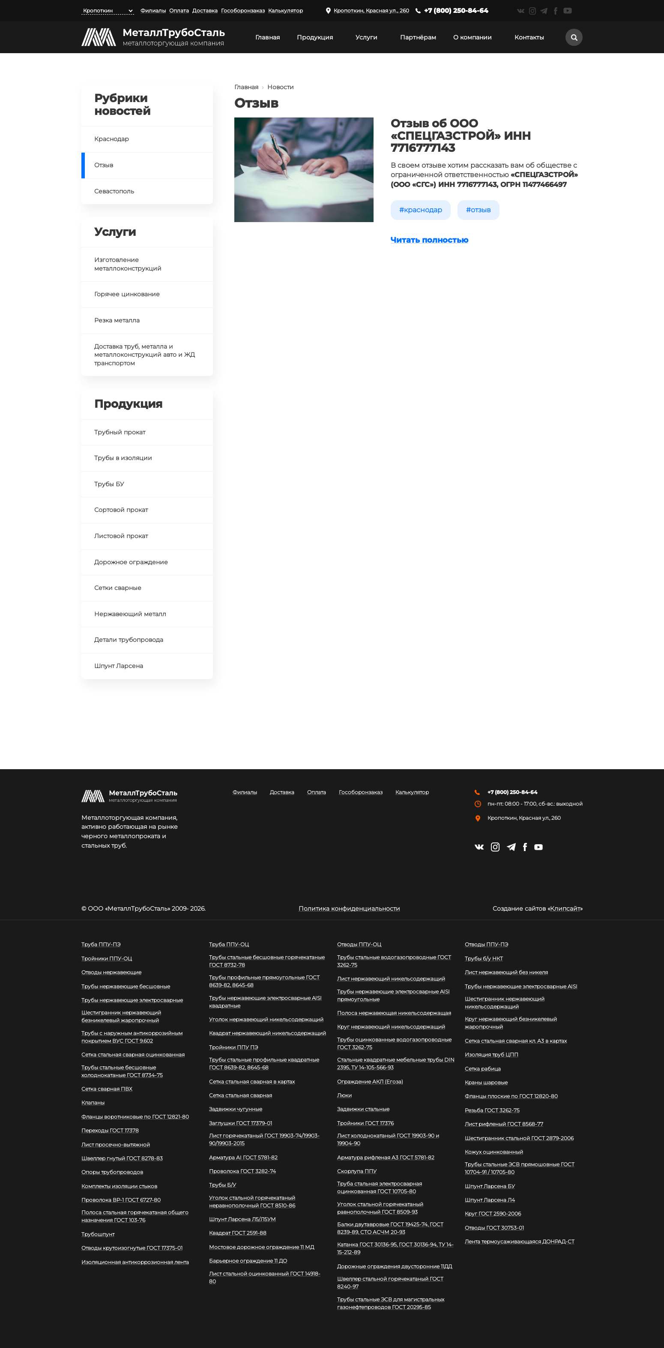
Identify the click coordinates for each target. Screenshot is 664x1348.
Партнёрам (418, 37)
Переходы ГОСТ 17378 (110, 1130)
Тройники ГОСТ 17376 (365, 1123)
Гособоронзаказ (243, 10)
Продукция (315, 37)
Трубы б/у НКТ (484, 958)
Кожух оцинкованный (494, 1152)
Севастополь (114, 191)
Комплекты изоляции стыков (119, 1186)
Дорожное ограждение (131, 562)
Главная (267, 37)
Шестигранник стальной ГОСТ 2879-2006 (519, 1138)
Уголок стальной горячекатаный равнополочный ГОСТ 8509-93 (380, 1208)
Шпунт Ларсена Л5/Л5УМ (242, 1219)
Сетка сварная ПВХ (106, 1089)
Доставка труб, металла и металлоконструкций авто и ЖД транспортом (144, 355)
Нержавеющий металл (130, 614)
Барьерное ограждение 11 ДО (248, 1261)
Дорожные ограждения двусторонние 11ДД (394, 1266)
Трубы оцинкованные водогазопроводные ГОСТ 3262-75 (394, 1043)
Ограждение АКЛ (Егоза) (370, 1081)
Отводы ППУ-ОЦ (359, 944)
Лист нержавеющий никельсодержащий (391, 978)
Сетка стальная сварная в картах (252, 1081)
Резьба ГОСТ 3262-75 (492, 1110)
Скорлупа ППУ (357, 1171)
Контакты (529, 37)
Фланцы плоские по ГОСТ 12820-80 (511, 1096)
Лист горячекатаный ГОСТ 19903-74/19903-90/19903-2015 (264, 1139)
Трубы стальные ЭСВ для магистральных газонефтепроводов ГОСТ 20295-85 (390, 1303)
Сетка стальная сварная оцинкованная (133, 1054)
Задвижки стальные (363, 1109)
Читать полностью (429, 240)
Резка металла (117, 320)
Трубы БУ (109, 484)
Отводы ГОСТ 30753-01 (494, 1228)
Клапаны (93, 1102)
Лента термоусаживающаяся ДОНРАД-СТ (519, 1241)
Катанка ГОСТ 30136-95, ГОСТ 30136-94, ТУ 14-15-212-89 (395, 1248)
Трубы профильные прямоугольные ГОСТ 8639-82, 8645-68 (264, 981)
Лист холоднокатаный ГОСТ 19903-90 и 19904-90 (388, 1139)
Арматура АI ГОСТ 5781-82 (243, 1157)
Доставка (205, 10)
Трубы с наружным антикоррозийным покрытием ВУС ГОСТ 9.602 (131, 1037)
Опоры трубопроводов (112, 1172)
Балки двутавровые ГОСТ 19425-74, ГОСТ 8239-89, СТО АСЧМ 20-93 (390, 1228)
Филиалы (153, 10)
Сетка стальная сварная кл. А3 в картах (516, 1041)
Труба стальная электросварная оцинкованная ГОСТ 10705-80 (379, 1187)
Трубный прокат (119, 432)
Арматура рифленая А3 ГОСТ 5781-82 (385, 1157)
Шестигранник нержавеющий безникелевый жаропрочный (121, 1016)
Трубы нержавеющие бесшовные (125, 986)
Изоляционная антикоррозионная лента (135, 1262)
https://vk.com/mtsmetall (520, 11)
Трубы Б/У (222, 1185)
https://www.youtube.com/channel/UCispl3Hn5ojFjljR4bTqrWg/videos (567, 10)
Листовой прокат (121, 536)
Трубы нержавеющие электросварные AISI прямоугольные (393, 995)
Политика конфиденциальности (349, 909)
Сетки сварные (117, 588)
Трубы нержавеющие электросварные (132, 1000)
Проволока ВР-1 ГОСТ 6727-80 (121, 1200)
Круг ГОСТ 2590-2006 (493, 1213)
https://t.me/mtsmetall (543, 11)
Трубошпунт (97, 1234)
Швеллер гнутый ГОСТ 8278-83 (122, 1158)
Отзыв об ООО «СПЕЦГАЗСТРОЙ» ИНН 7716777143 (461, 135)
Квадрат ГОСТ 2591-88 (237, 1233)
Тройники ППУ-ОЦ (106, 958)
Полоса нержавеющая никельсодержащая (394, 1013)
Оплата (179, 10)
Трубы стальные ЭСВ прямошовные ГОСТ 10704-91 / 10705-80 (519, 1168)
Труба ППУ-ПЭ (100, 944)
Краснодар (423, 210)
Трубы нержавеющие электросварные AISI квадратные (265, 1002)
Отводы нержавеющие (111, 972)
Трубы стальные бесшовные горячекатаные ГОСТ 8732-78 (267, 961)
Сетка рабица (483, 1068)
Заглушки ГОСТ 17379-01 (240, 1123)
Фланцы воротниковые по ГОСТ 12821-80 (135, 1116)
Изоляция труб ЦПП (491, 1054)
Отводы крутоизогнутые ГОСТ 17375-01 (131, 1248)
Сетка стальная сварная (240, 1095)
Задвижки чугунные (235, 1109)
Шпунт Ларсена (118, 666)
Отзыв (481, 210)
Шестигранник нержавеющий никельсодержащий (504, 1003)
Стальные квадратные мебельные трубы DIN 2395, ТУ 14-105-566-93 (396, 1063)
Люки (344, 1095)
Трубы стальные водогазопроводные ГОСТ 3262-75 (394, 961)
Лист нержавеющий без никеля (506, 972)
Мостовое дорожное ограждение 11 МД (261, 1247)
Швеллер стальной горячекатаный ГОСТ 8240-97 (390, 1283)
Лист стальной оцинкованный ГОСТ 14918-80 (264, 1277)
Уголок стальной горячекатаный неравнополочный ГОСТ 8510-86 (252, 1202)
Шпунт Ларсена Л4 (490, 1200)
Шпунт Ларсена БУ (490, 1186)
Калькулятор (285, 10)
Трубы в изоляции (123, 458)
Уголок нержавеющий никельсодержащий (266, 1019)
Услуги (366, 37)
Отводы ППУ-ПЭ (486, 944)
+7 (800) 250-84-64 (456, 10)
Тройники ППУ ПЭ (233, 1047)
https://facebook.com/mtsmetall (555, 11)
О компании (472, 37)
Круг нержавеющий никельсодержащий (391, 1026)
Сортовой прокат (121, 510)
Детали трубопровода (128, 640)
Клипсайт (565, 909)
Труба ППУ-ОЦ (229, 944)
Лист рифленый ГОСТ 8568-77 (504, 1124)
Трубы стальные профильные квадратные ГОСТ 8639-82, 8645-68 (264, 1063)
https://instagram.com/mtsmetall (532, 11)
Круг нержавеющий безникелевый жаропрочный (511, 1023)
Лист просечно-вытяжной (115, 1144)
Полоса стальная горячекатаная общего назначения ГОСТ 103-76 (134, 1216)
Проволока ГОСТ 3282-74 (242, 1171)
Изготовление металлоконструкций (128, 264)
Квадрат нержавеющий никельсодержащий (267, 1033)
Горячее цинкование (127, 294)
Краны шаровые (486, 1082)
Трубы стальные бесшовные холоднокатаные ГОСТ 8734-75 (122, 1071)
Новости (280, 87)
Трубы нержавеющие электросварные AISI (521, 986)
